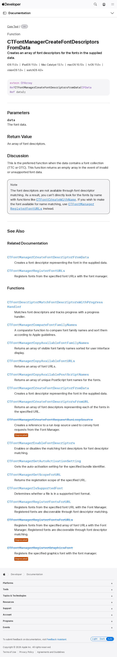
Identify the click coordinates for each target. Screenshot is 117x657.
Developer (16, 574)
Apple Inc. (27, 647)
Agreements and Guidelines (50, 652)
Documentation (19, 13)
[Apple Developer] (11, 4)
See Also (15, 231)
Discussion (17, 155)
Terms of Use (9, 652)
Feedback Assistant (56, 639)
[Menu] (112, 4)
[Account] (104, 4)
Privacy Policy (26, 652)
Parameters (18, 112)
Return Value (19, 136)
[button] (95, 4)
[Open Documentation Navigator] (4, 13)
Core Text (12, 26)
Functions (15, 288)
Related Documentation (27, 243)
